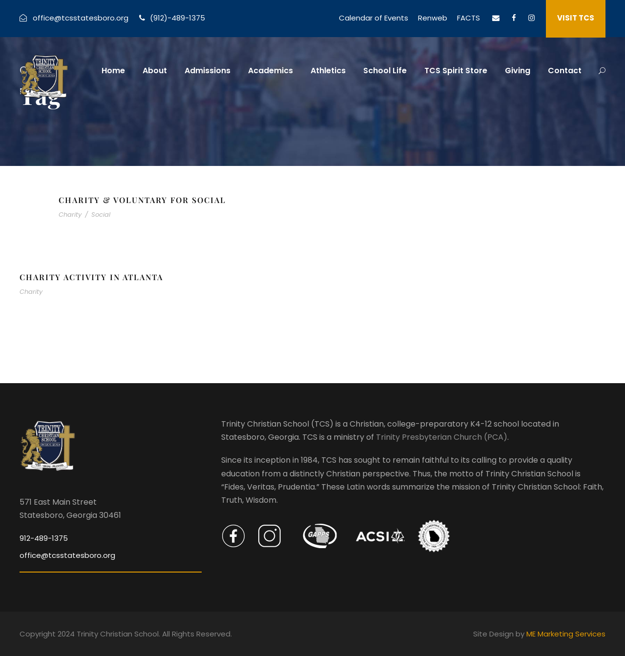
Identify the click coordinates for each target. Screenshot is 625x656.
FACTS (468, 18)
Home (113, 70)
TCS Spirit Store (455, 70)
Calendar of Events (373, 18)
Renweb (432, 18)
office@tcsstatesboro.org (80, 18)
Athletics (328, 70)
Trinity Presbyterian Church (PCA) (441, 437)
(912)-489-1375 (177, 18)
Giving (517, 70)
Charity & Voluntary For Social (142, 200)
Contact (565, 70)
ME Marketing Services (565, 634)
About (155, 70)
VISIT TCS (575, 18)
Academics (270, 70)
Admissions (207, 70)
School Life (385, 70)
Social (100, 214)
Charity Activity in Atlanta (91, 277)
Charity (70, 214)
